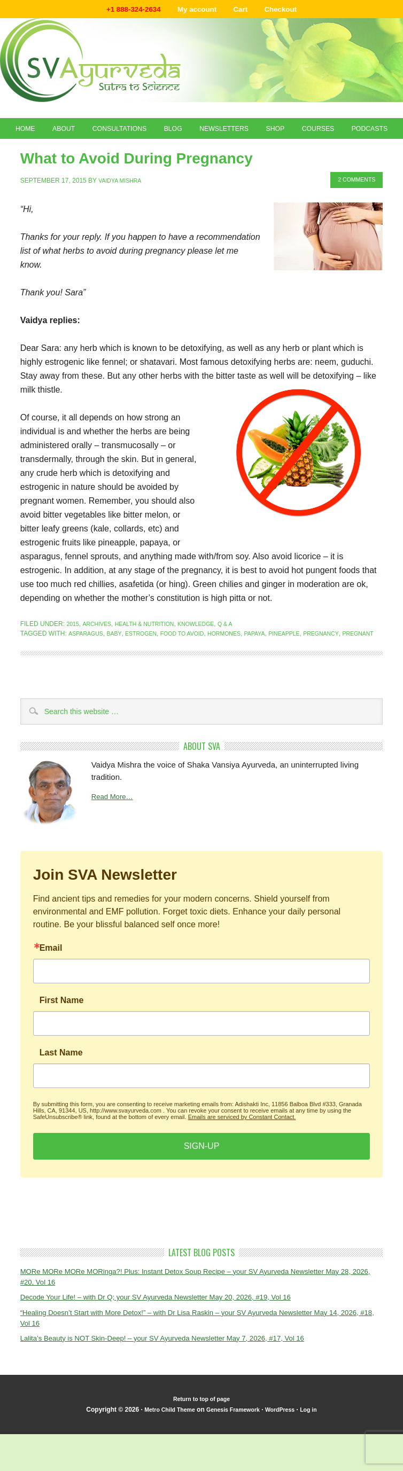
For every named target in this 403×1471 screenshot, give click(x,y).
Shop (315, 133)
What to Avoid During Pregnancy (153, 188)
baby (119, 665)
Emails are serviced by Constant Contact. (242, 1158)
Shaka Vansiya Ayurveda (201, 63)
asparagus (87, 665)
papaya (277, 665)
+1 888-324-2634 (124, 10)
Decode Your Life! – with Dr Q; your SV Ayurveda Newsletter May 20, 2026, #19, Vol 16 (175, 1339)
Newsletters (257, 133)
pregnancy (351, 665)
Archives (100, 656)
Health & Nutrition (154, 656)
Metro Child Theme (162, 1454)
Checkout (291, 10)
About (75, 133)
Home (31, 133)
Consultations (138, 133)
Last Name (61, 1094)
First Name (62, 1042)
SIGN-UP (202, 1187)
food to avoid (195, 665)
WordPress (286, 1454)
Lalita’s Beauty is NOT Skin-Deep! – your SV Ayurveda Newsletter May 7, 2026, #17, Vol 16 (182, 1382)
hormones (243, 665)
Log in (318, 1454)
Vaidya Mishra (123, 212)
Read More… (115, 838)
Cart (246, 10)
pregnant (38, 675)
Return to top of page (201, 1443)
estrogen (149, 665)
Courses (364, 133)
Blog (199, 133)
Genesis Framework (233, 1454)
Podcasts (201, 156)
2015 (73, 656)
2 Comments (352, 212)
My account (196, 10)
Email (51, 989)
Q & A (245, 656)
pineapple (311, 665)
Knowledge (212, 656)
